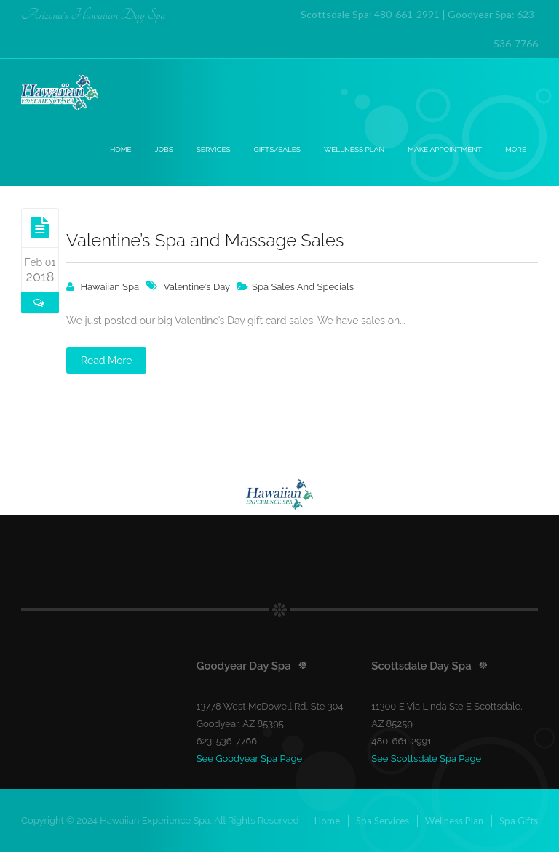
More (515, 149)
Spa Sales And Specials (303, 286)
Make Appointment (445, 149)
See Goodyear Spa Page (250, 758)
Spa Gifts (518, 821)
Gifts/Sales (277, 149)
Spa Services (382, 821)
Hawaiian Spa (110, 286)
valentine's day (197, 286)
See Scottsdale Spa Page (426, 758)
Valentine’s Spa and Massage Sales (205, 240)
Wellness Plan (354, 149)
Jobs (164, 149)
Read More (106, 360)
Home (121, 149)
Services (214, 149)
